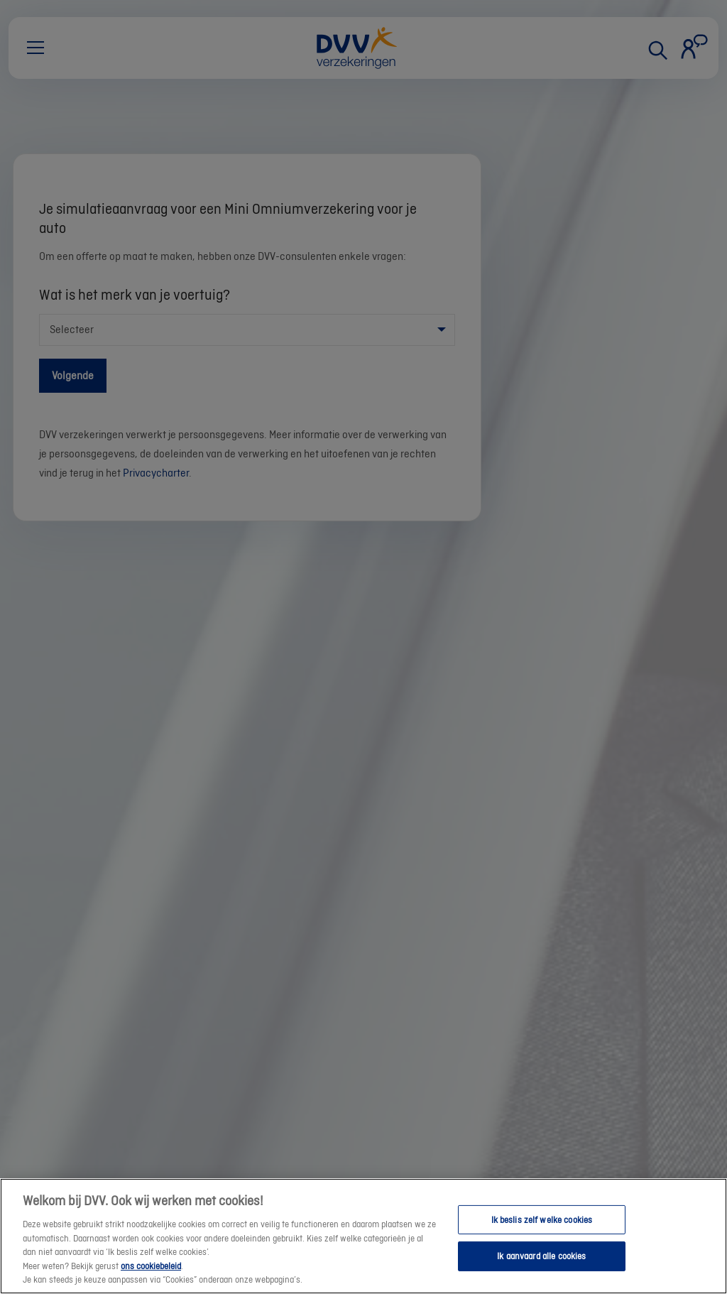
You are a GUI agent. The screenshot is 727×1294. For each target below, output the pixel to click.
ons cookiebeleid (151, 1266)
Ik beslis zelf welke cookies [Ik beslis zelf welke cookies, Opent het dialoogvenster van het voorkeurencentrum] (542, 1220)
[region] (363, 1236)
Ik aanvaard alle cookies (541, 1256)
